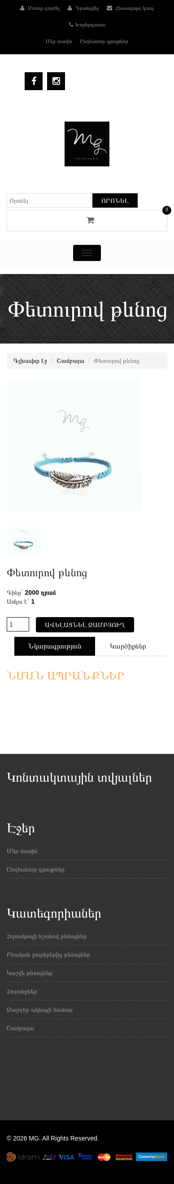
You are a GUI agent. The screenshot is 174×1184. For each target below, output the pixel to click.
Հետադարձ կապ (130, 8)
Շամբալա (70, 360)
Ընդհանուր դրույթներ (104, 41)
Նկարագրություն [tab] (55, 646)
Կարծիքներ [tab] (128, 646)
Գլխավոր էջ (30, 360)
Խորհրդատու (87, 25)
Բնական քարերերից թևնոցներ (48, 954)
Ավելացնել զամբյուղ (85, 624)
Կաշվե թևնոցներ (29, 972)
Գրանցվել (83, 8)
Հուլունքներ (22, 991)
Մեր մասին (59, 41)
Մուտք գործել (40, 8)
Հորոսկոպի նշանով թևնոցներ (47, 936)
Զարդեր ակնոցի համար (40, 1009)
